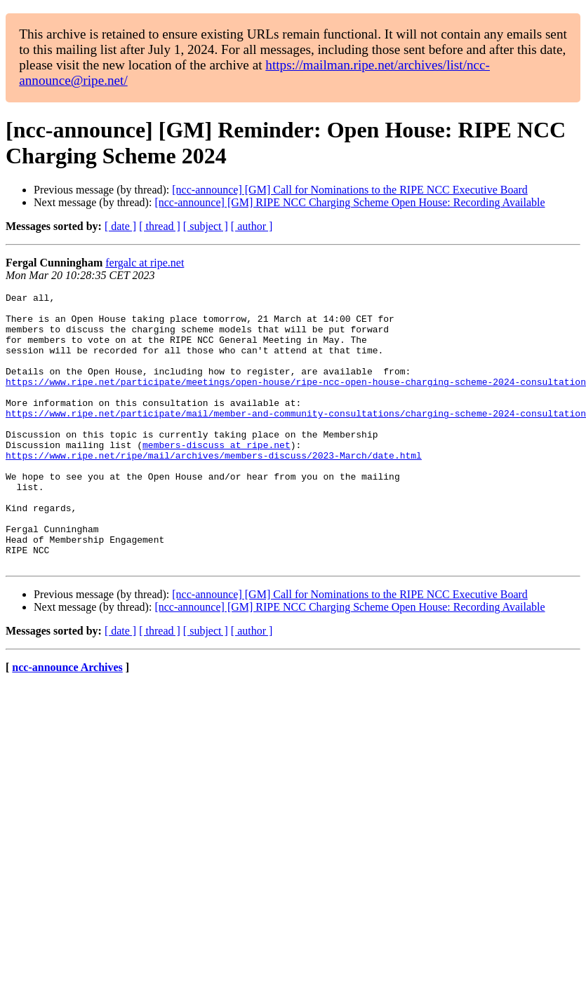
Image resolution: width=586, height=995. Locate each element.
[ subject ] (205, 226)
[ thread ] (159, 226)
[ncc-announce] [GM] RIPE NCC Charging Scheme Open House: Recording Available (349, 202)
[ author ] (252, 226)
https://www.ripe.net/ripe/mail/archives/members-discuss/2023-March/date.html (214, 488)
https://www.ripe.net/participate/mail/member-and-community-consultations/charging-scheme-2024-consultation (296, 438)
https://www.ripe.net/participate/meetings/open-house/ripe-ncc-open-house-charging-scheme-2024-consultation (296, 400)
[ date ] (120, 226)
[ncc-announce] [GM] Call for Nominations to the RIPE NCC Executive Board (350, 190)
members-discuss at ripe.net (216, 476)
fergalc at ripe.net (144, 263)
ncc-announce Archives (67, 722)
